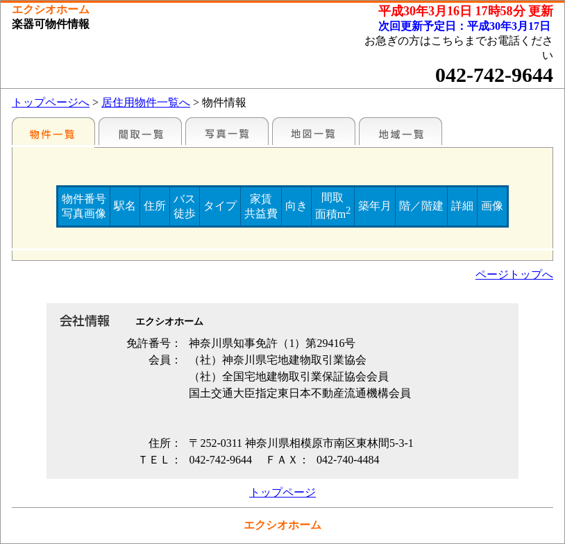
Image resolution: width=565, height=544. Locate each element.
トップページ (282, 492)
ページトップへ (514, 274)
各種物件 (53, 131)
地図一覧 (313, 131)
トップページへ (51, 102)
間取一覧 (140, 131)
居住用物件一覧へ (145, 102)
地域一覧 (400, 131)
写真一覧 (227, 131)
